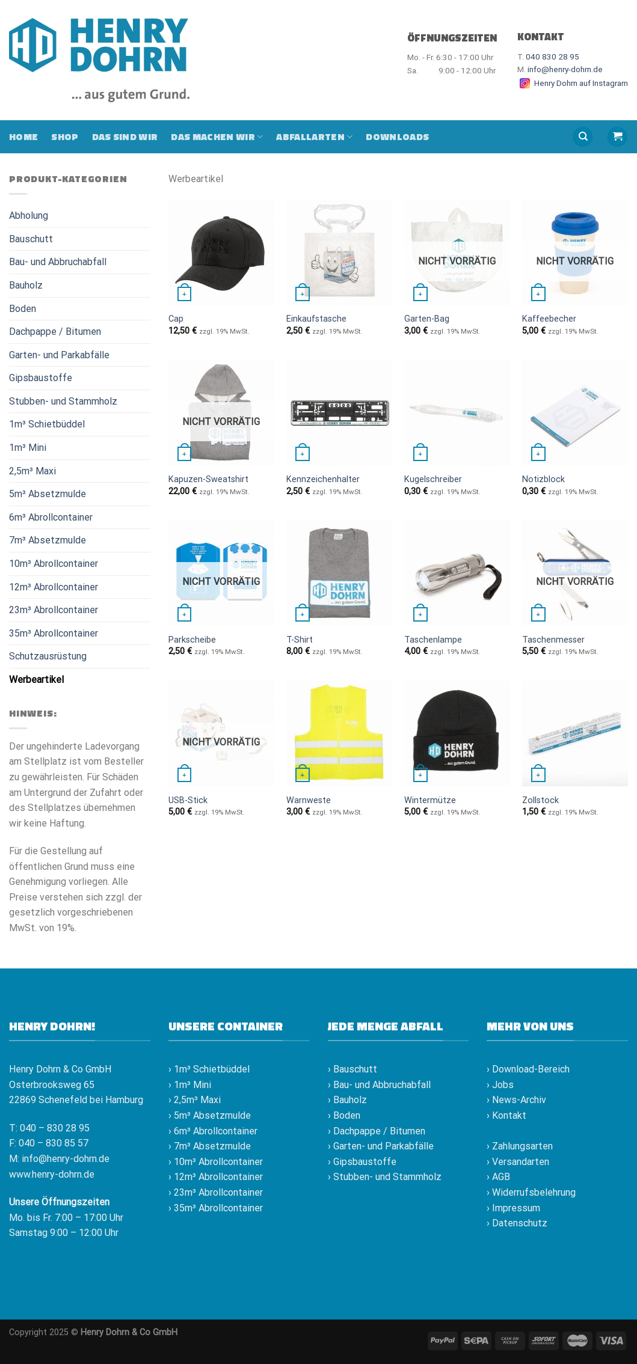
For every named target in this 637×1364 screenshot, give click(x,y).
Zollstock (540, 800)
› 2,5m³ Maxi (194, 1100)
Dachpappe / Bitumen (55, 331)
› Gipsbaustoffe (362, 1161)
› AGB (498, 1176)
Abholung (28, 215)
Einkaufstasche (316, 319)
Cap (175, 319)
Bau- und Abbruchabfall (57, 262)
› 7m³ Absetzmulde (209, 1146)
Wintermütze (430, 800)
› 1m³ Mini (189, 1084)
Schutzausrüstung (48, 656)
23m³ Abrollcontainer (53, 610)
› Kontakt (506, 1115)
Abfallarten (314, 136)
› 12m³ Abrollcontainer (215, 1176)
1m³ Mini (27, 447)
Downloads (397, 136)
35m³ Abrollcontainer (53, 633)
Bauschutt (31, 239)
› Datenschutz (517, 1223)
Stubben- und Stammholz (63, 401)
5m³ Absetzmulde (47, 494)
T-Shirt (299, 640)
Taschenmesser (553, 640)
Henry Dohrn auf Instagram (572, 83)
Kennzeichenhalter (323, 479)
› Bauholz (347, 1100)
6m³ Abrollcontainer (51, 517)
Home (23, 136)
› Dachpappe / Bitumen (376, 1131)
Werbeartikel (36, 679)
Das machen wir (217, 136)
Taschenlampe (433, 640)
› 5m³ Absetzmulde (209, 1115)
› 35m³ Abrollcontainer (215, 1208)
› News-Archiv (516, 1100)
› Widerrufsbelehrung (531, 1192)
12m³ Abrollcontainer (53, 587)
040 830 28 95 (552, 56)
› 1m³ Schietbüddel (209, 1069)
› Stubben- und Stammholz (385, 1176)
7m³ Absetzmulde (47, 540)
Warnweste (308, 800)
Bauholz (26, 285)
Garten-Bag (426, 319)
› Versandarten (518, 1161)
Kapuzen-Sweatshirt (208, 479)
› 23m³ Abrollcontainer (215, 1192)
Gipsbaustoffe (40, 378)
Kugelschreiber (433, 479)
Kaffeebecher (549, 319)
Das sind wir (125, 136)
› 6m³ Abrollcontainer (212, 1131)
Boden (22, 308)
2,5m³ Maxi (32, 471)
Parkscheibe (192, 640)
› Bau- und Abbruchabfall (379, 1084)
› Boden (344, 1115)
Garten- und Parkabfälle (59, 355)
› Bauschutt (352, 1069)
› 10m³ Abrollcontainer (215, 1161)
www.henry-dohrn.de (51, 1174)
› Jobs (500, 1084)
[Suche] (582, 137)
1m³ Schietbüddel (47, 424)
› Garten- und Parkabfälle (381, 1146)
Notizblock (543, 479)
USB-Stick (188, 800)
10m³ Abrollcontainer (53, 563)
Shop (64, 136)
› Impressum (513, 1208)
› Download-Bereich (528, 1069)
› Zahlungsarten (520, 1146)
